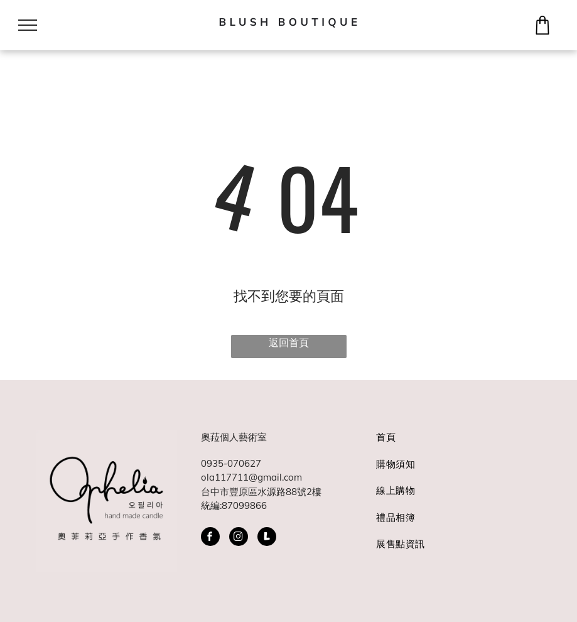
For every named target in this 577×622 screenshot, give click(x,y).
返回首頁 (289, 342)
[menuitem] (453, 443)
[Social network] (266, 538)
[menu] (27, 25)
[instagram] (238, 538)
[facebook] (210, 538)
